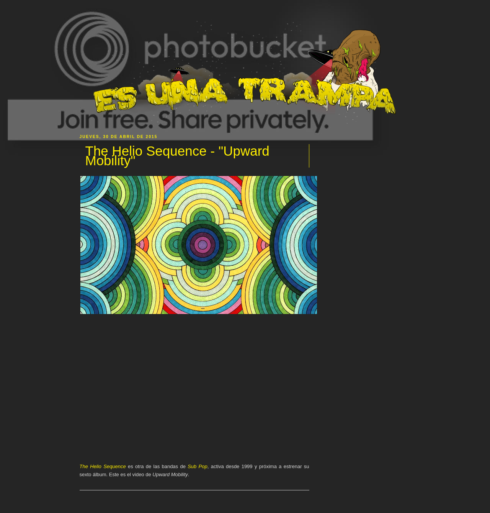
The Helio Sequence (103, 466)
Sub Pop (197, 466)
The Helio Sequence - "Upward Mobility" (177, 156)
